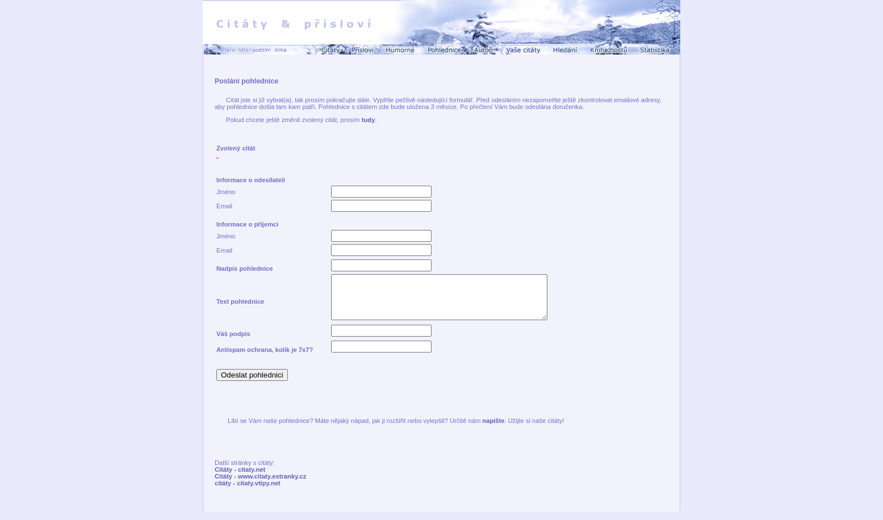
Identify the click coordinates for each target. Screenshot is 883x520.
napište (493, 429)
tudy (368, 119)
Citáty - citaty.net (240, 478)
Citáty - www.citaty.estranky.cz (260, 484)
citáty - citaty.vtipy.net (248, 491)
